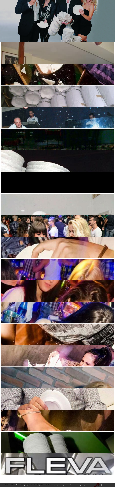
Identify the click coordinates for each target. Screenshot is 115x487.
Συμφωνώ (98, 485)
